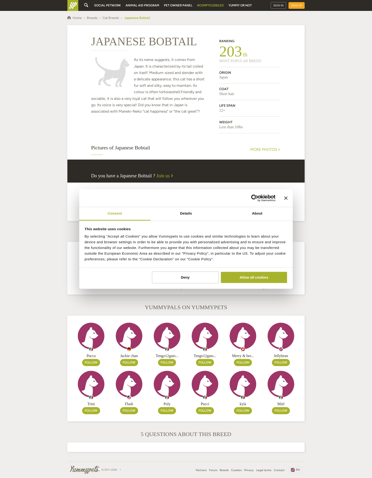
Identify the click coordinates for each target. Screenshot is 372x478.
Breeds (224, 470)
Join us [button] (165, 175)
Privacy (249, 470)
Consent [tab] (115, 213)
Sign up (296, 5)
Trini (91, 404)
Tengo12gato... (167, 356)
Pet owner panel (178, 5)
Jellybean (281, 356)
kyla (243, 404)
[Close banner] (286, 198)
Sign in (278, 5)
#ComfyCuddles (210, 5)
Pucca (91, 356)
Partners (201, 470)
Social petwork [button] (107, 5)
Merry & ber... (243, 356)
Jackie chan (129, 356)
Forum (213, 470)
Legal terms (263, 470)
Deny (185, 277)
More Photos (265, 150)
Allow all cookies (254, 277)
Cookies (236, 470)
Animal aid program (142, 5)
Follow (91, 362)
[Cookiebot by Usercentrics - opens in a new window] (254, 198)
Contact (279, 470)
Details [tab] (186, 213)
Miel (280, 404)
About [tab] (257, 213)
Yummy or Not (240, 5)
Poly (166, 404)
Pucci (205, 404)
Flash (129, 404)
